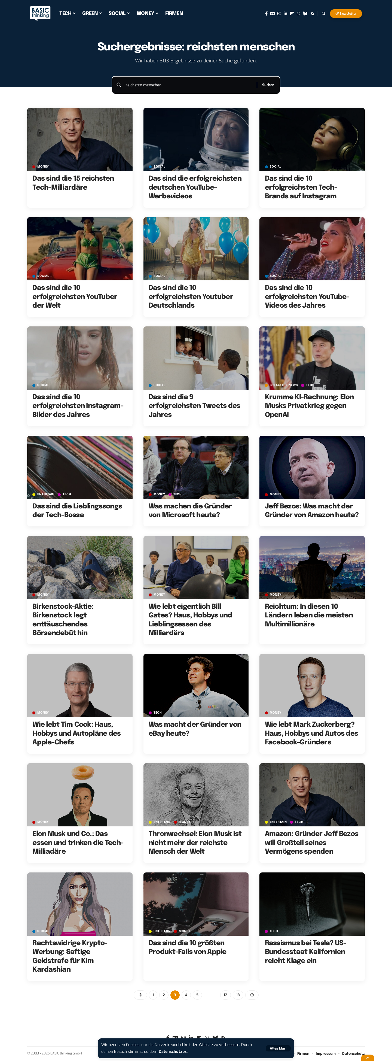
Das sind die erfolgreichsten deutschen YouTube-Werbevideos (195, 187)
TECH (310, 385)
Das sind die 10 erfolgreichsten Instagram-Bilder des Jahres (77, 406)
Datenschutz (170, 1051)
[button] (278, 1048)
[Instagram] (279, 13)
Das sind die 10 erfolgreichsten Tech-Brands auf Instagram (301, 187)
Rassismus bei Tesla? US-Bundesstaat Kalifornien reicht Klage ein (305, 952)
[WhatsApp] (298, 13)
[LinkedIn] (285, 13)
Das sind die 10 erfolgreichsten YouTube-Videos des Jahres (307, 296)
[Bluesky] (305, 13)
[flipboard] (292, 13)
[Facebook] (266, 13)
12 (225, 995)
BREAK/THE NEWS (284, 385)
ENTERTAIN (45, 494)
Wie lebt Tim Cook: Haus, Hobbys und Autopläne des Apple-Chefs (76, 733)
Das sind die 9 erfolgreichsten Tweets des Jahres (194, 406)
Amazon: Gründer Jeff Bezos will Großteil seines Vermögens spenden (312, 842)
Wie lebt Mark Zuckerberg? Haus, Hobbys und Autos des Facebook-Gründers (311, 733)
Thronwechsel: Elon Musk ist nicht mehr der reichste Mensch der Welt (195, 842)
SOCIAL (160, 166)
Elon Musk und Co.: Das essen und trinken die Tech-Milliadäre (77, 842)
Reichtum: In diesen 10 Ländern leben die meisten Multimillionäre (309, 615)
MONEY (43, 166)
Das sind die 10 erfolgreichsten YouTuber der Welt (74, 296)
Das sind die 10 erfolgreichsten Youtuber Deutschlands (191, 296)
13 (238, 995)
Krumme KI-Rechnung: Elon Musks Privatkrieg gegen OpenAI (309, 406)
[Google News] (272, 13)
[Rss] (312, 13)
